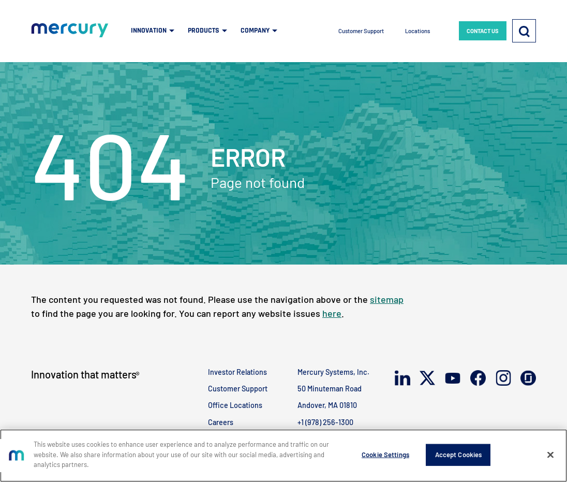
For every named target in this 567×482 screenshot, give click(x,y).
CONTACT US (483, 30)
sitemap (387, 299)
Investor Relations (237, 372)
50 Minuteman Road (329, 388)
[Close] (550, 455)
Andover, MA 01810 (327, 405)
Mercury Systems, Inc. (333, 372)
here (331, 313)
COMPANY (255, 30)
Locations (417, 30)
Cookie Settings (385, 454)
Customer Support (361, 30)
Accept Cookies (458, 454)
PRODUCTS (203, 30)
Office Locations (235, 405)
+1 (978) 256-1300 (325, 422)
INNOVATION (149, 30)
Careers (220, 422)
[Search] (524, 30)
